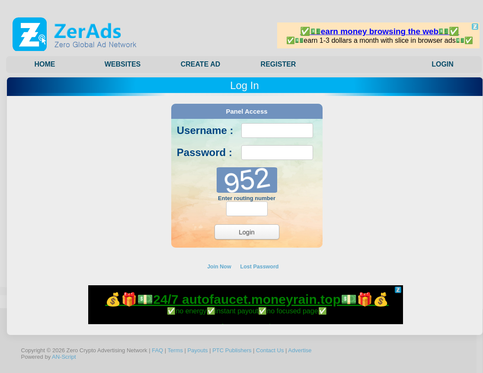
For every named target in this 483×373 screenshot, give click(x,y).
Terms (175, 350)
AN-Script (64, 357)
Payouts (198, 350)
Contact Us (270, 350)
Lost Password (259, 267)
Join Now (219, 267)
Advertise (299, 350)
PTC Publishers (231, 350)
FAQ (157, 350)
